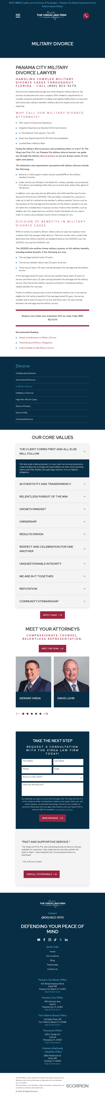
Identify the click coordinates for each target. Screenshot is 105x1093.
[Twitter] (60, 942)
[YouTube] (38, 942)
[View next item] (45, 716)
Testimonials (52, 967)
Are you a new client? (33, 780)
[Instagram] (49, 942)
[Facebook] (44, 942)
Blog (52, 963)
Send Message (52, 821)
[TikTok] (55, 942)
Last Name (59, 764)
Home (52, 954)
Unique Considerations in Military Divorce (37, 337)
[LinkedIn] (66, 942)
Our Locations (52, 959)
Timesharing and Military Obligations (35, 342)
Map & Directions (52, 994)
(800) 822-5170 (62, 86)
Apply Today (52, 618)
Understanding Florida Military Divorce (36, 348)
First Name (28, 764)
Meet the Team (52, 651)
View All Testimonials (42, 877)
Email (56, 772)
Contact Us (52, 972)
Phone (26, 772)
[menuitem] (52, 373)
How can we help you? (33, 787)
